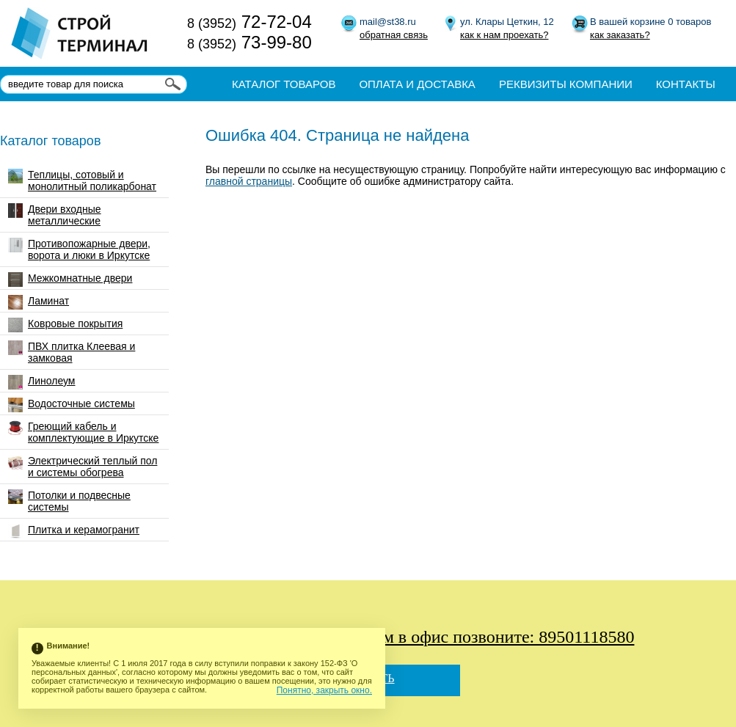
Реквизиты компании (566, 84)
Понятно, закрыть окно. (324, 690)
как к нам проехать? (504, 34)
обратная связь (394, 34)
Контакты (685, 84)
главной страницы (248, 181)
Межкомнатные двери (70, 279)
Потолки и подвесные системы (69, 501)
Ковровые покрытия (65, 325)
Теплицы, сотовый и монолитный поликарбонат (82, 180)
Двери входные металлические (54, 215)
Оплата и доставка (417, 84)
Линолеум (41, 382)
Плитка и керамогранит (73, 531)
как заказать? (620, 34)
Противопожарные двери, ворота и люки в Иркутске (79, 249)
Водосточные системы (71, 405)
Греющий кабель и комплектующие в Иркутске (83, 432)
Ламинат (38, 302)
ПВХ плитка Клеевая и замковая (71, 352)
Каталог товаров (283, 84)
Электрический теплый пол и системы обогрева (82, 466)
